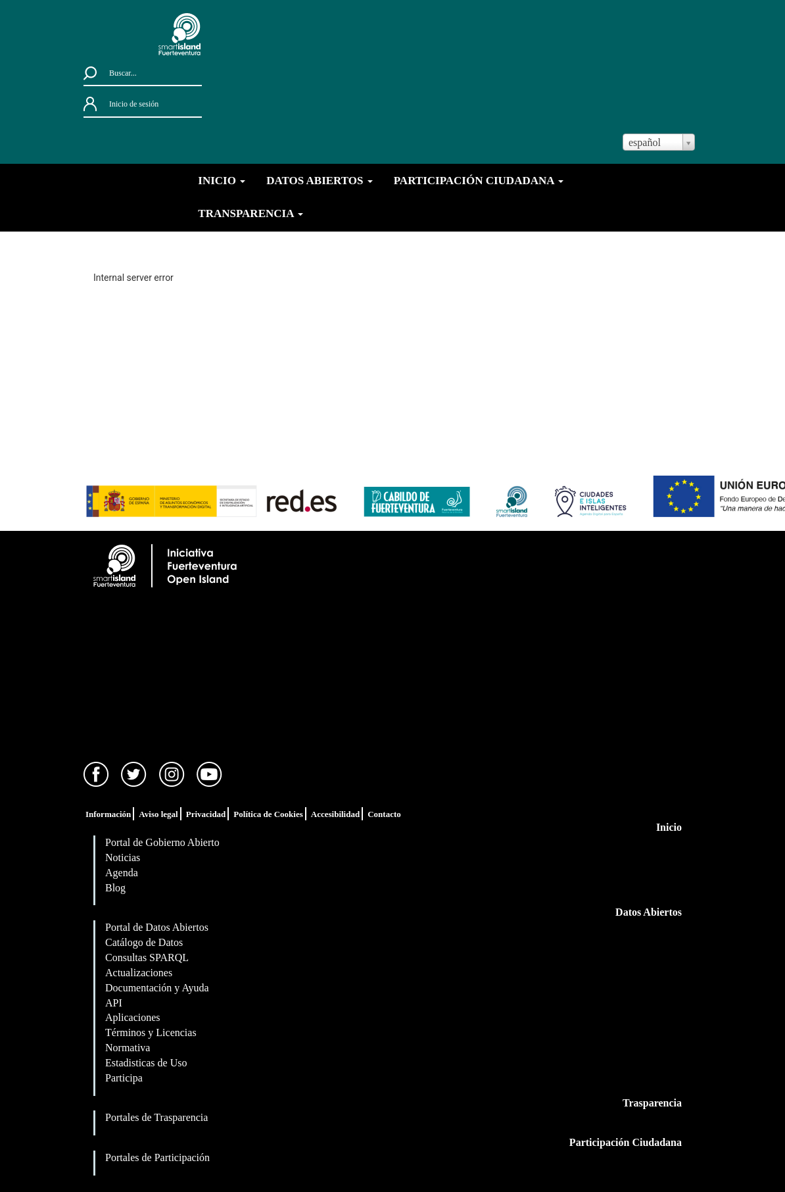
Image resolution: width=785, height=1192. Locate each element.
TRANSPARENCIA (250, 213)
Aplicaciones (132, 1017)
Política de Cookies (267, 814)
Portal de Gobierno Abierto (162, 842)
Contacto (384, 814)
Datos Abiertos (648, 912)
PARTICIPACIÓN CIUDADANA (478, 180)
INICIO (221, 180)
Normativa (127, 1047)
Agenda (121, 872)
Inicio (669, 827)
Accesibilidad (335, 814)
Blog (115, 887)
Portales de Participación (157, 1157)
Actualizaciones (138, 972)
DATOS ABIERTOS (319, 180)
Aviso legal (158, 814)
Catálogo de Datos (144, 942)
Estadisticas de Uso (146, 1062)
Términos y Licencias (151, 1032)
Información (108, 814)
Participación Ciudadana (625, 1142)
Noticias (122, 857)
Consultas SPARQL (147, 957)
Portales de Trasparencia (156, 1117)
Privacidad (206, 814)
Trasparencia (652, 1102)
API (113, 1002)
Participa (124, 1077)
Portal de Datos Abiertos (156, 927)
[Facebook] (96, 773)
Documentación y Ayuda (157, 987)
